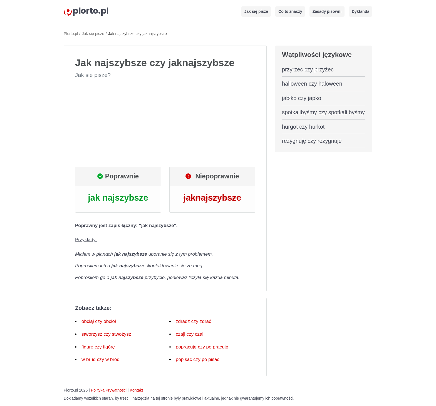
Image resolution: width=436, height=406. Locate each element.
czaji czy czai (189, 334)
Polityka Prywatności (109, 390)
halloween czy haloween (312, 84)
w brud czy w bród (100, 359)
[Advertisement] (165, 123)
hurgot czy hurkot (303, 127)
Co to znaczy (290, 11)
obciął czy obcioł (98, 321)
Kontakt (136, 390)
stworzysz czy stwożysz (106, 334)
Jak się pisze (256, 11)
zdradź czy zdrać (193, 321)
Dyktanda (360, 11)
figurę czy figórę (98, 347)
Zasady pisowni (327, 11)
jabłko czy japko (301, 98)
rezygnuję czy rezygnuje (312, 141)
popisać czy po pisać (197, 359)
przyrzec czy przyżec (308, 69)
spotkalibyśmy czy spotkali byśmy (323, 112)
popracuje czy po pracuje (202, 347)
